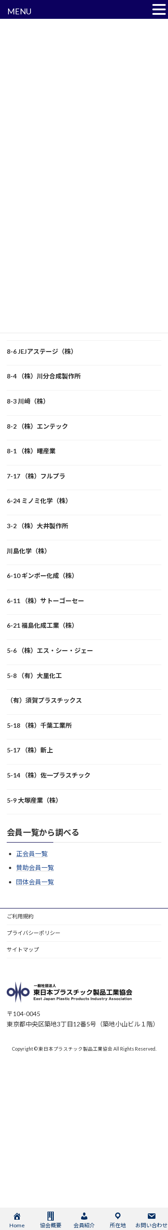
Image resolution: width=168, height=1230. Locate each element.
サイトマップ (23, 949)
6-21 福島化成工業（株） (42, 625)
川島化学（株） (29, 551)
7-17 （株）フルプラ (36, 476)
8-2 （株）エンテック (37, 426)
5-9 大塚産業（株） (34, 800)
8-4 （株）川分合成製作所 (44, 376)
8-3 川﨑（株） (28, 401)
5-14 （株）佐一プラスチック (48, 775)
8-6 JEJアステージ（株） (42, 351)
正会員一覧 (31, 853)
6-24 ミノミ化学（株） (39, 500)
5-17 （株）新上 (30, 750)
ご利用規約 (20, 916)
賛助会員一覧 (35, 867)
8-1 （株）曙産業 (31, 451)
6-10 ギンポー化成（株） (42, 575)
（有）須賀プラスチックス (44, 700)
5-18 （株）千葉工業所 (39, 725)
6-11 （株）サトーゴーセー (45, 600)
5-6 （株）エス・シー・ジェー (50, 650)
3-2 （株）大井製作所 (37, 526)
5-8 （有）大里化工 (34, 675)
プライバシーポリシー (33, 933)
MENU (19, 11)
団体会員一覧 (35, 882)
